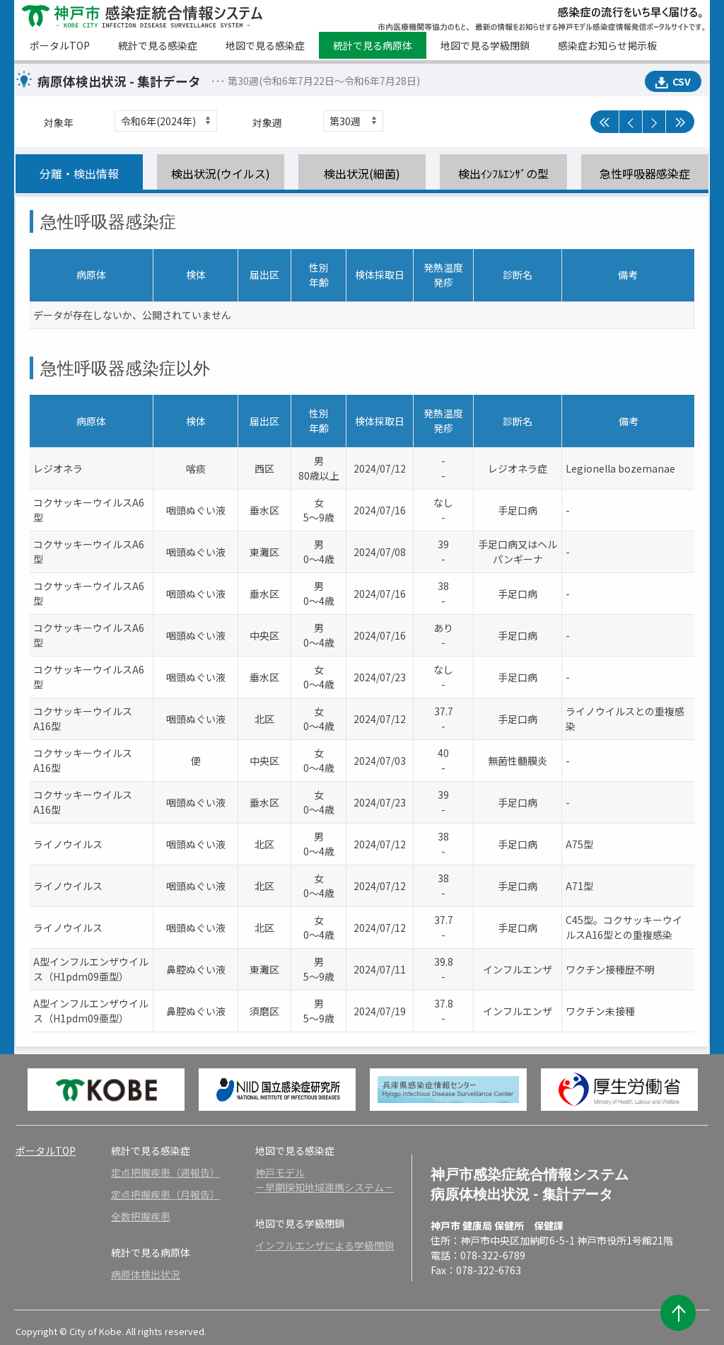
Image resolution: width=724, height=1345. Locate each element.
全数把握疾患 (140, 1216)
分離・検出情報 (79, 173)
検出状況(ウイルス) (220, 173)
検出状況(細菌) (362, 173)
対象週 (267, 122)
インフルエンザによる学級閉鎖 (324, 1245)
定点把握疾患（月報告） (165, 1194)
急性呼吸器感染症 (645, 173)
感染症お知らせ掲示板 (607, 45)
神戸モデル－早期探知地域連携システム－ (324, 1179)
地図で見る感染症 (265, 45)
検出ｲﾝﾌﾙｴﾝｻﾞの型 (503, 173)
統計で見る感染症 (157, 45)
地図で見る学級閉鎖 (485, 45)
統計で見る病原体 (372, 45)
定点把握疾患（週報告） (165, 1172)
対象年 (59, 122)
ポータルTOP (60, 45)
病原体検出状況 (145, 1274)
